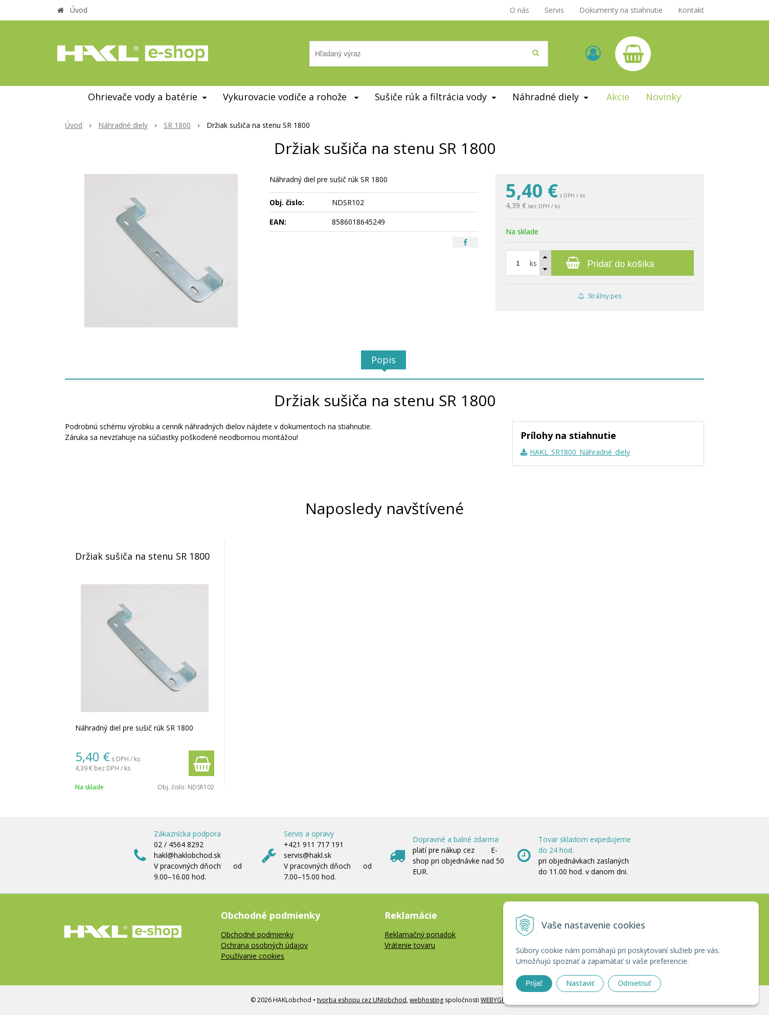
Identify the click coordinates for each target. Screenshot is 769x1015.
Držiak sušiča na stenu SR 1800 (142, 556)
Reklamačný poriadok (420, 934)
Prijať (534, 983)
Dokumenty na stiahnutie (621, 10)
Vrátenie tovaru (409, 945)
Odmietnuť (634, 983)
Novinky (663, 97)
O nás (519, 10)
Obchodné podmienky (257, 934)
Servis (554, 10)
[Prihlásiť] (593, 52)
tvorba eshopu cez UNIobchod (361, 1000)
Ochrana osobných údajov (264, 945)
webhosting (426, 1000)
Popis (383, 360)
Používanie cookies (252, 956)
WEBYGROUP (499, 1000)
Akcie (617, 97)
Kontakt (691, 10)
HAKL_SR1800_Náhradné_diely (580, 452)
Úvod (78, 10)
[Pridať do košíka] (600, 263)
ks (533, 263)
